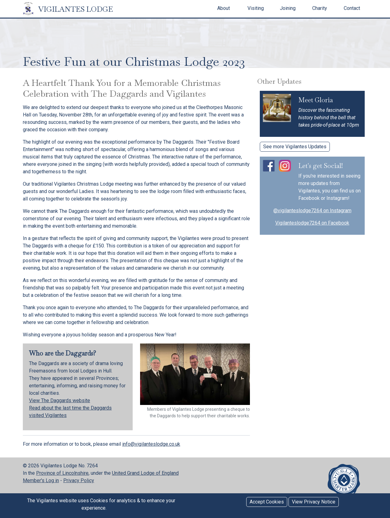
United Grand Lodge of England (145, 473)
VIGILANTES (68, 9)
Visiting (255, 8)
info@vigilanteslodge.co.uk (151, 444)
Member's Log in (41, 480)
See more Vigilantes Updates (294, 147)
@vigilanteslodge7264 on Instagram (312, 210)
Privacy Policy (78, 480)
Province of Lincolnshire (62, 473)
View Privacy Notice (313, 502)
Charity (319, 8)
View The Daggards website (59, 400)
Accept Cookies (267, 502)
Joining (288, 8)
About (223, 8)
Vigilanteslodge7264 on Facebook (312, 223)
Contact (352, 8)
